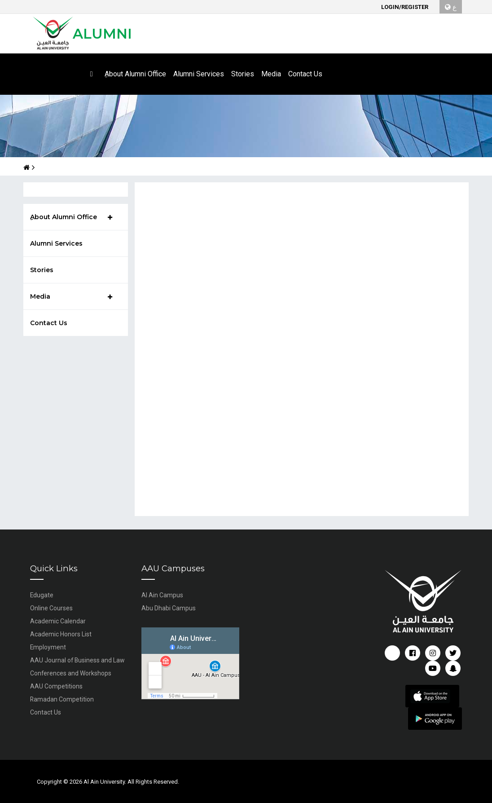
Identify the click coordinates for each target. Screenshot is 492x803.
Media (71, 296)
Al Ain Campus (162, 595)
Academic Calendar (58, 621)
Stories (41, 270)
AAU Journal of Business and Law (78, 660)
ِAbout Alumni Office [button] (135, 74)
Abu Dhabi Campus (168, 608)
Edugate (42, 595)
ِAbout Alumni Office (71, 217)
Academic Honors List (61, 634)
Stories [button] (242, 74)
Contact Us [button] (305, 74)
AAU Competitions (56, 686)
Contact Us (48, 323)
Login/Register (404, 7)
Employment (48, 647)
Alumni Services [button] (198, 74)
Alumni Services (56, 243)
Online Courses (51, 608)
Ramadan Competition (62, 699)
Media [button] (271, 74)
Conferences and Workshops (71, 673)
